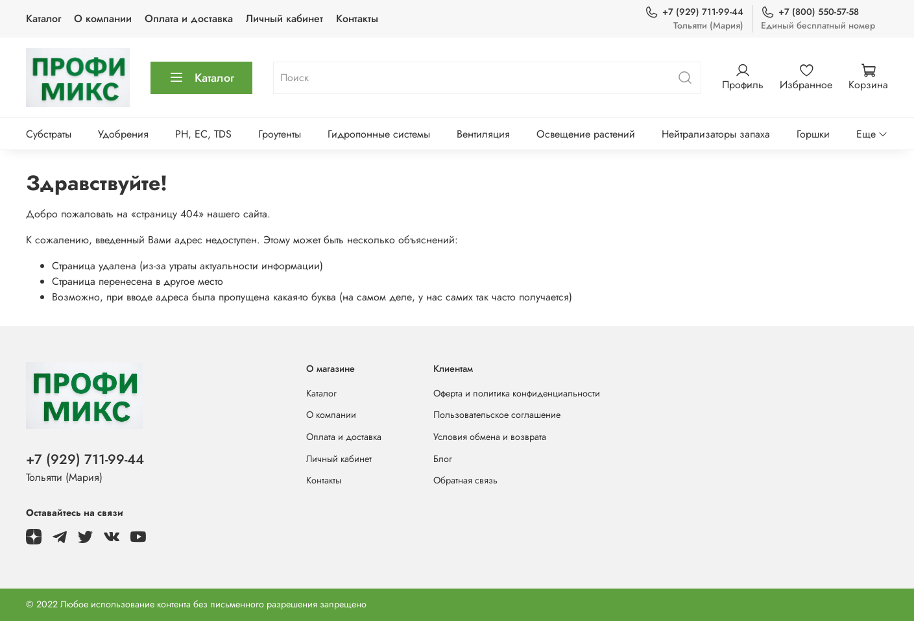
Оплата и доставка (189, 18)
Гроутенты (279, 134)
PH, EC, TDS (203, 134)
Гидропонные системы (379, 134)
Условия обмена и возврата (489, 436)
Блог (442, 458)
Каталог (43, 18)
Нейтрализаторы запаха (716, 134)
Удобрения (123, 134)
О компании (103, 18)
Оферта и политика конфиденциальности (516, 393)
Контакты (357, 18)
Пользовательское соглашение (496, 414)
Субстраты (48, 134)
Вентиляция (483, 134)
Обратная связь (465, 480)
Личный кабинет (284, 18)
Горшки (813, 134)
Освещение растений (585, 134)
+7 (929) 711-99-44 (694, 12)
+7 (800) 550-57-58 (810, 12)
